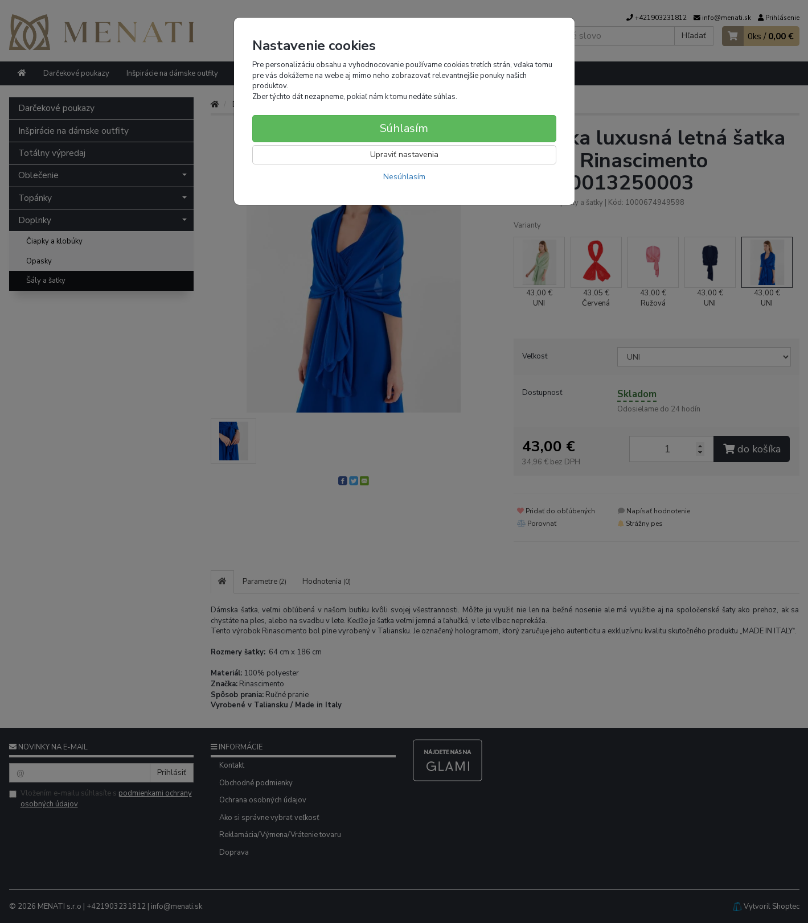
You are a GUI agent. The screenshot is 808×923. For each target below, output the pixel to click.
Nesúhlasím (404, 176)
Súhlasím (404, 128)
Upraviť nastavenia (404, 154)
